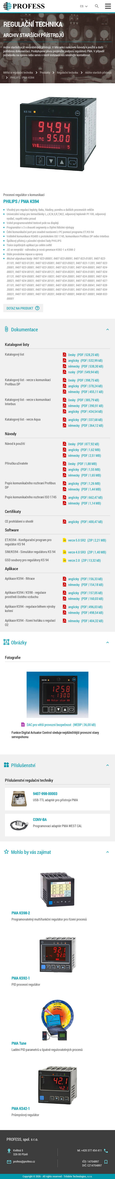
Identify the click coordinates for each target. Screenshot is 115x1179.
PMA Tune (19, 1043)
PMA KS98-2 (21, 912)
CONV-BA (40, 819)
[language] (84, 6)
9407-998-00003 (45, 793)
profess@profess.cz (24, 1161)
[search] (97, 6)
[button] (57, 329)
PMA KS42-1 (21, 1108)
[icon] (107, 329)
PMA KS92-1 (21, 978)
